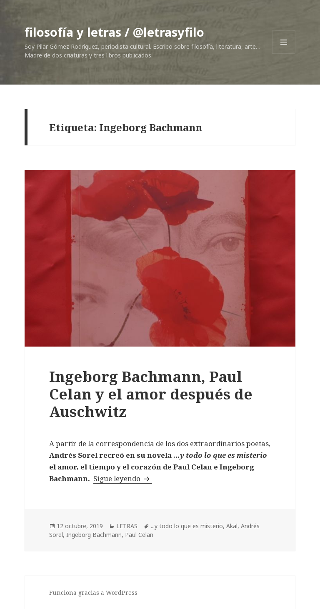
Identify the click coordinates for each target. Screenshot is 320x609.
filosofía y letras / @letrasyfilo (114, 32)
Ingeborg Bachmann (94, 535)
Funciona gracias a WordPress (93, 593)
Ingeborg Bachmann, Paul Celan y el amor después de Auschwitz (150, 394)
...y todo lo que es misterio (187, 526)
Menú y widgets (283, 53)
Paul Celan (139, 535)
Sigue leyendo (122, 478)
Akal (232, 526)
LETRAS (127, 526)
